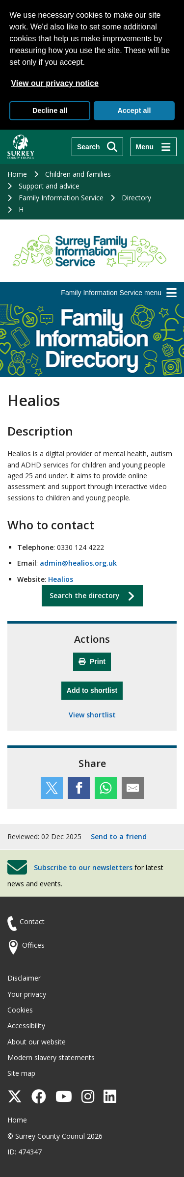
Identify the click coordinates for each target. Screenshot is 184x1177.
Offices (33, 945)
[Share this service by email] (133, 788)
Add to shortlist (95, 689)
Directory (136, 197)
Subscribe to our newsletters (83, 867)
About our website (36, 1041)
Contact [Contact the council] (32, 921)
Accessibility (26, 1025)
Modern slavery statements (51, 1057)
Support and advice (49, 186)
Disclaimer (24, 978)
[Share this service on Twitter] (52, 788)
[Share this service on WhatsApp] (106, 788)
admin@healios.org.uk (78, 563)
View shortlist (92, 714)
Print (92, 661)
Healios (60, 579)
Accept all (134, 110)
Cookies (20, 1009)
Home (17, 174)
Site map (21, 1073)
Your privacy (26, 994)
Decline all (49, 110)
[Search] (97, 146)
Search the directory (85, 595)
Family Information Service (61, 197)
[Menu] (154, 146)
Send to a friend (119, 836)
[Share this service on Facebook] (79, 788)
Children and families (78, 174)
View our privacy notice (54, 83)
